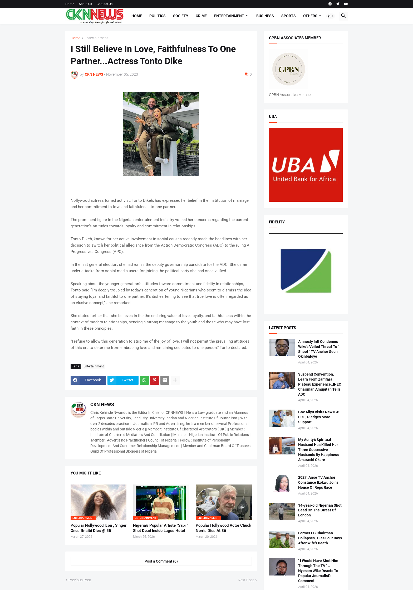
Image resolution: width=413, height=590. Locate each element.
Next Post (246, 580)
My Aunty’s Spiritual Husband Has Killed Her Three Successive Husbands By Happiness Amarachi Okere (318, 450)
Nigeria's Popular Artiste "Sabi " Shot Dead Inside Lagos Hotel (160, 528)
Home (69, 4)
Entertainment (229, 16)
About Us (85, 4)
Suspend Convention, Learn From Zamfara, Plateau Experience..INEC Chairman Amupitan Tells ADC (319, 384)
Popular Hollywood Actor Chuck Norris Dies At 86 (223, 528)
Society (180, 16)
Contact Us (104, 4)
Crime (201, 16)
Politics (157, 16)
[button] (330, 16)
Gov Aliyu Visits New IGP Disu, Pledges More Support (318, 417)
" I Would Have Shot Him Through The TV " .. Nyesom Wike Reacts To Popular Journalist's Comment (318, 571)
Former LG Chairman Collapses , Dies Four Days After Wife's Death (320, 538)
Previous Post (79, 580)
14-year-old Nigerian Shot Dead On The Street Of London (320, 510)
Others (310, 16)
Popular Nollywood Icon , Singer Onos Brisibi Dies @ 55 (98, 528)
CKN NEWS (102, 404)
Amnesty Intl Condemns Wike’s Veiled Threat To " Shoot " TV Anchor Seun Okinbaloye (318, 349)
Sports (288, 16)
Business (265, 16)
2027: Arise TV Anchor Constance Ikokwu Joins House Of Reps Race (318, 482)
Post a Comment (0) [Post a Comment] (161, 561)
